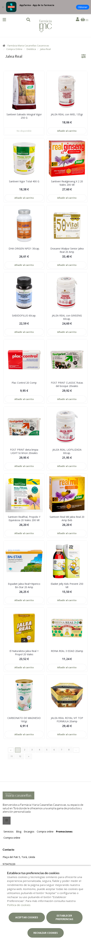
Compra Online (14, 49)
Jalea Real (45, 49)
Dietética (31, 49)
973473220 (9, 864)
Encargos (29, 831)
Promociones (64, 831)
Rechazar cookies (45, 932)
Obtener (82, 7)
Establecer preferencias (64, 917)
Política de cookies (18, 905)
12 (20, 756)
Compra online (45, 831)
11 (12, 756)
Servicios (9, 831)
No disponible (24, 130)
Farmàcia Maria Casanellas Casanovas (28, 45)
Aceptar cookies (26, 917)
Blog (18, 831)
